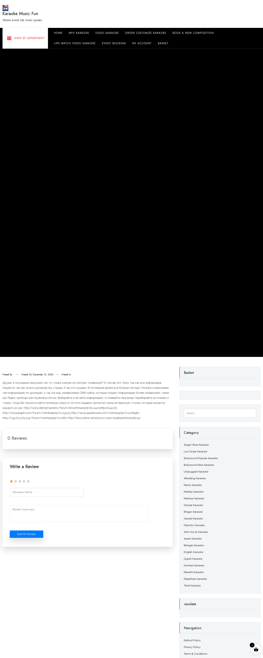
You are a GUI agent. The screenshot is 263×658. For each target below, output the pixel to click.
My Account (142, 43)
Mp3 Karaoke (79, 33)
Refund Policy (192, 640)
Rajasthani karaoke (195, 578)
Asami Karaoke (193, 538)
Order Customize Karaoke (145, 33)
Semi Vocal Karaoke (196, 532)
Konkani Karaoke (194, 565)
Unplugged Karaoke (196, 471)
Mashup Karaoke (194, 498)
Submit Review (26, 534)
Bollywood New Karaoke (199, 464)
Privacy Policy (192, 647)
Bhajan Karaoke (193, 511)
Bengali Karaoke (194, 545)
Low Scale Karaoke (195, 451)
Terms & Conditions (195, 653)
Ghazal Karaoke (193, 505)
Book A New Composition (193, 33)
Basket (163, 43)
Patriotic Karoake (194, 525)
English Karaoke (193, 552)
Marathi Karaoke (194, 572)
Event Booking (114, 43)
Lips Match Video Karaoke (75, 43)
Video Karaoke (107, 33)
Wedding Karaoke (195, 478)
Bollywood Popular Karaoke (201, 458)
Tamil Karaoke (192, 585)
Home (58, 33)
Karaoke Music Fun (20, 13)
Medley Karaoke (193, 491)
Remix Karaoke (193, 485)
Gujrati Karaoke (193, 558)
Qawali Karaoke (193, 518)
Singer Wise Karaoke (196, 444)
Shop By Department (26, 38)
